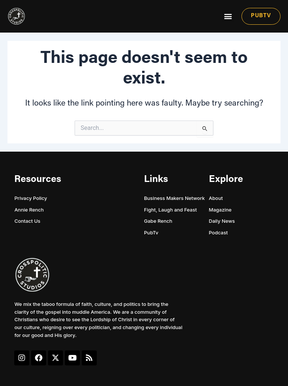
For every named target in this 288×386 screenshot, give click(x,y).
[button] (228, 16)
